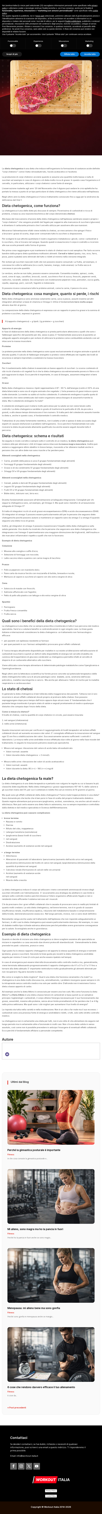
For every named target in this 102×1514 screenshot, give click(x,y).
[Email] (7, 1054)
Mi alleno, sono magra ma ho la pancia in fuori (35, 1229)
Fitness (10, 1154)
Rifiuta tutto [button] (69, 54)
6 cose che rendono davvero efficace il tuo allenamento (41, 1387)
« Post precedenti (16, 1407)
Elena (8, 1047)
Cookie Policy (51, 1496)
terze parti (40, 16)
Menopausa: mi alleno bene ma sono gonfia (33, 1308)
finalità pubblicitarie (73, 21)
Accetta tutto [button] (90, 54)
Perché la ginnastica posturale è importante (33, 1150)
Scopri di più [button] (12, 54)
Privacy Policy (51, 1490)
